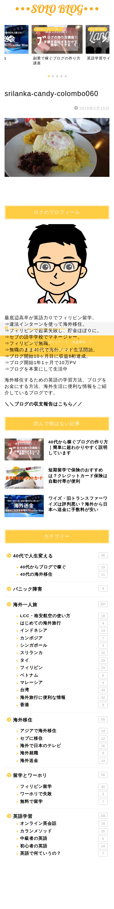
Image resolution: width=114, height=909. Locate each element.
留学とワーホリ (60, 775)
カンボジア (64, 638)
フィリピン (64, 668)
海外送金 (64, 761)
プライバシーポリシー (45, 342)
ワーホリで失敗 (64, 794)
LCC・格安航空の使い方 (64, 616)
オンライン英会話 (64, 824)
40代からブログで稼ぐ (64, 567)
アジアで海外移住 (64, 731)
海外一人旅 (60, 604)
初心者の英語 (64, 846)
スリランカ (64, 653)
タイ (64, 660)
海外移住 (60, 719)
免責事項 (79, 342)
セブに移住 (64, 738)
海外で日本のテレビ (64, 746)
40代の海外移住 (64, 574)
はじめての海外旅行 (64, 623)
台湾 (64, 690)
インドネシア (64, 631)
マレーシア (64, 683)
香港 (64, 705)
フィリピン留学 (64, 787)
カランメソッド (64, 831)
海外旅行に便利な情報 (64, 698)
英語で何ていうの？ (64, 853)
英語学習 (60, 816)
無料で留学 (64, 802)
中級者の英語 (64, 839)
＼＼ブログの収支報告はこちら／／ (43, 403)
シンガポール (64, 645)
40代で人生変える (60, 555)
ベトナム (64, 675)
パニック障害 (60, 588)
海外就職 (64, 753)
